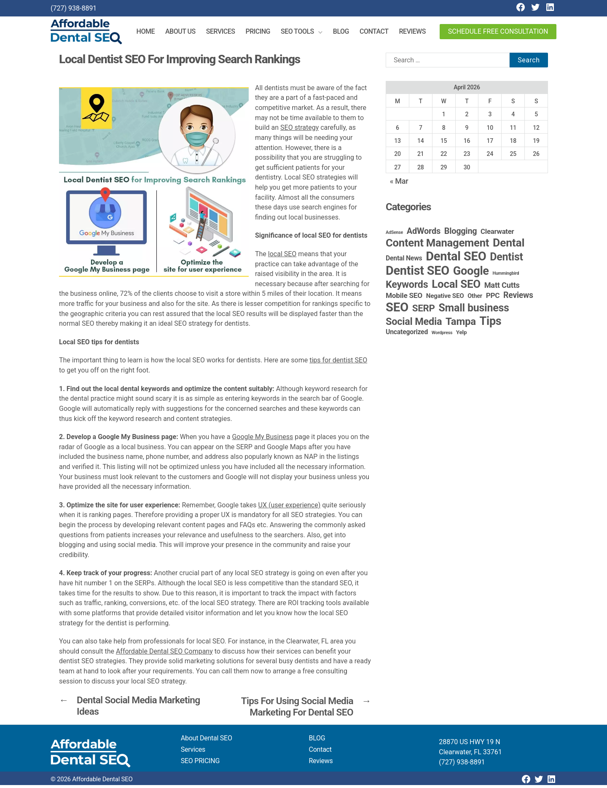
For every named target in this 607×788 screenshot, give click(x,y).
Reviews (416, 33)
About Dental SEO (206, 741)
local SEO (282, 257)
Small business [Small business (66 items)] (473, 311)
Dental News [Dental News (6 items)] (404, 261)
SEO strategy (299, 130)
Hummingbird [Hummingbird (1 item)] (506, 276)
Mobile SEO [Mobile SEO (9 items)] (404, 298)
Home (150, 33)
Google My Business (262, 440)
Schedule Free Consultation (498, 33)
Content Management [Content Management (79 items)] (437, 245)
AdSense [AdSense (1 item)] (394, 235)
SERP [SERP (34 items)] (423, 311)
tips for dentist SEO (338, 363)
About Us (184, 33)
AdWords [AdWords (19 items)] (423, 234)
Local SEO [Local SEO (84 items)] (456, 287)
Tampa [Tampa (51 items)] (461, 324)
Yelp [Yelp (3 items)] (461, 335)
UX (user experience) (289, 508)
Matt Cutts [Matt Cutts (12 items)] (502, 288)
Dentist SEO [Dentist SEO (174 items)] (417, 273)
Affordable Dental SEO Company (164, 654)
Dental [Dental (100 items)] (508, 245)
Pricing (262, 33)
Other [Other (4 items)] (474, 299)
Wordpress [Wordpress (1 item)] (442, 335)
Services (224, 33)
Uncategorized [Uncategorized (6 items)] (407, 335)
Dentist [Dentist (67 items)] (506, 260)
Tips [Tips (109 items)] (491, 324)
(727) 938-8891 (74, 8)
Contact (378, 33)
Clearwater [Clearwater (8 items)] (497, 234)
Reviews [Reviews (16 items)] (518, 298)
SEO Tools (301, 33)
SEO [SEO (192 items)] (397, 310)
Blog (345, 33)
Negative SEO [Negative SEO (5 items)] (445, 299)
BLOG (317, 741)
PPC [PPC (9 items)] (493, 298)
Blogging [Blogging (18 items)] (460, 234)
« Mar (399, 184)
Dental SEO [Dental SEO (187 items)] (456, 259)
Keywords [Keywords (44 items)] (407, 287)
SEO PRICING (200, 764)
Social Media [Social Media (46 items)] (414, 324)
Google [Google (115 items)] (471, 274)
